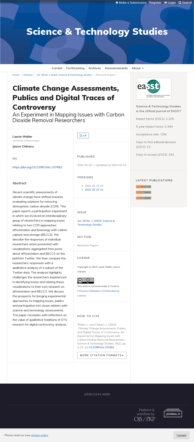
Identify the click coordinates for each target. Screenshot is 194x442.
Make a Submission (131, 2)
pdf (84, 135)
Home (16, 74)
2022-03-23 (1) (94, 189)
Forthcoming (75, 68)
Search (185, 2)
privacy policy (39, 435)
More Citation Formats (101, 355)
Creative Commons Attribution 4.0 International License (98, 291)
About (136, 68)
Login (170, 2)
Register (155, 2)
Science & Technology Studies (97, 31)
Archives (94, 68)
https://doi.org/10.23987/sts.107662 (38, 167)
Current (57, 68)
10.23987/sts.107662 (101, 347)
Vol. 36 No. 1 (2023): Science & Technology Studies (64, 74)
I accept (181, 435)
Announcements (116, 68)
